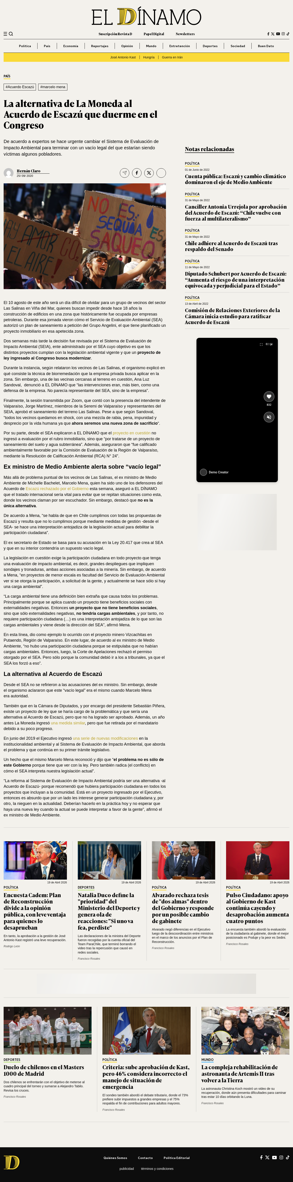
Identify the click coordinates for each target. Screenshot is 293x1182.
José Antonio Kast (123, 57)
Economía (70, 46)
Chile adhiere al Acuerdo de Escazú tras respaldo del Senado (231, 246)
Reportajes (99, 46)
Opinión (127, 46)
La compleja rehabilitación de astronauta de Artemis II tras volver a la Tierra (239, 1073)
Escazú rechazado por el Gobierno (57, 488)
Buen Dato (266, 46)
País (47, 46)
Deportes (210, 46)
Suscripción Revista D (115, 33)
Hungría (149, 57)
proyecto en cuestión (132, 433)
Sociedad (238, 46)
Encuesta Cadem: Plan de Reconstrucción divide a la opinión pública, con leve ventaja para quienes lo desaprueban (35, 911)
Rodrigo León (12, 946)
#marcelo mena (52, 87)
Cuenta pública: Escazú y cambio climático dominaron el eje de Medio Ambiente (235, 179)
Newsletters (185, 33)
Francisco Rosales (89, 958)
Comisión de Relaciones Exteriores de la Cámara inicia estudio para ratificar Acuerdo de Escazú (232, 316)
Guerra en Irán (172, 57)
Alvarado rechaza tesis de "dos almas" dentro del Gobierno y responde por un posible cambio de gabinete (183, 908)
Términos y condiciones (157, 1168)
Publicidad (127, 1168)
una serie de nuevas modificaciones (105, 738)
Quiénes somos (115, 1158)
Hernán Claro (28, 170)
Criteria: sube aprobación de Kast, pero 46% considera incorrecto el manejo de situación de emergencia (145, 1076)
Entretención (179, 46)
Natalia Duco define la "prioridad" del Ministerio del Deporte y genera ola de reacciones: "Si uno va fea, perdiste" (109, 911)
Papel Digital (154, 33)
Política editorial (177, 1158)
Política (25, 46)
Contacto (145, 1158)
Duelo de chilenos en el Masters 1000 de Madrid (44, 1070)
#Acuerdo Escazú (20, 87)
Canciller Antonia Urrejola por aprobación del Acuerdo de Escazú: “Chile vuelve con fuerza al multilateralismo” (236, 212)
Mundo (151, 46)
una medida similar (68, 723)
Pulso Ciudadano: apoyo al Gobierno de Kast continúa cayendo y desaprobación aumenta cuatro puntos (257, 908)
